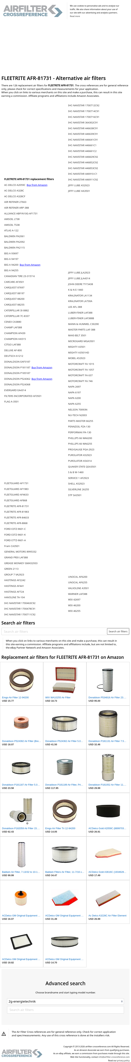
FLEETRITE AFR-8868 (15, 523)
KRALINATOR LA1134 (80, 295)
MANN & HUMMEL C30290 (83, 324)
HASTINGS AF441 (14, 586)
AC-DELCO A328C (14, 190)
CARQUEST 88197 (14, 293)
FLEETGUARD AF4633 (16, 494)
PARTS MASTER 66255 (80, 421)
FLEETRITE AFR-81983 (16, 511)
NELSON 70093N (77, 409)
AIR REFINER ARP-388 (16, 207)
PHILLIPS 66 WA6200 (80, 438)
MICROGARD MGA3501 (81, 341)
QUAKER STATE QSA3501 (82, 466)
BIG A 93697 (11, 253)
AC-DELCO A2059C (15, 185)
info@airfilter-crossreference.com (114, 1057)
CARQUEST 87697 (14, 287)
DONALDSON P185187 (17, 373)
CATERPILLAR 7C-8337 (17, 316)
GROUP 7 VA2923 (14, 574)
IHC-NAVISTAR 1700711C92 (19, 614)
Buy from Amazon (37, 185)
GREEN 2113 (11, 568)
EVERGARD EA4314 (15, 390)
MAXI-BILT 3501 (77, 335)
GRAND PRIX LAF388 (16, 557)
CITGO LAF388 (12, 344)
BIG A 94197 (11, 259)
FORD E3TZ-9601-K (15, 534)
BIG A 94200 (11, 264)
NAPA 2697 (74, 386)
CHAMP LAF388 (13, 327)
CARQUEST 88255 (14, 304)
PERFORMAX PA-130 (79, 432)
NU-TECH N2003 (77, 415)
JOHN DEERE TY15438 (80, 284)
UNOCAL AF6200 (77, 576)
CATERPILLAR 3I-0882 (16, 310)
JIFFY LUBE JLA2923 (79, 272)
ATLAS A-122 (11, 230)
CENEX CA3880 (12, 321)
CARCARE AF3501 (14, 282)
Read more (75, 16)
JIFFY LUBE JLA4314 (79, 278)
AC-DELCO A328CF (14, 196)
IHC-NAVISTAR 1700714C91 (83, 111)
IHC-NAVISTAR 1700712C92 (83, 105)
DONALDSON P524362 (17, 378)
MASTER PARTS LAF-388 (81, 329)
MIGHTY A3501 (76, 346)
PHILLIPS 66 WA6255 (80, 443)
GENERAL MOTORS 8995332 (20, 551)
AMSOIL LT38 (11, 219)
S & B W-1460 (75, 472)
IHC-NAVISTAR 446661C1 (82, 145)
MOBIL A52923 (76, 358)
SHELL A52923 (76, 483)
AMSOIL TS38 (12, 224)
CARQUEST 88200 (14, 298)
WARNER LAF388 (77, 594)
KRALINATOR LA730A (80, 301)
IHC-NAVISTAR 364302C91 (83, 122)
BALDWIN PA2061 (14, 236)
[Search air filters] (54, 631)
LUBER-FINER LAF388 (80, 312)
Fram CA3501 (12, 546)
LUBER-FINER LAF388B (81, 318)
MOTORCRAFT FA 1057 (81, 369)
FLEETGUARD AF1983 (16, 489)
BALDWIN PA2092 (14, 241)
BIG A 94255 (11, 270)
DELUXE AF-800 (13, 350)
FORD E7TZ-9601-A (15, 540)
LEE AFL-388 (75, 307)
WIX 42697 (74, 599)
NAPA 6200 (74, 398)
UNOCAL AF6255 (77, 582)
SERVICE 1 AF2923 (78, 478)
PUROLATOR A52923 (80, 455)
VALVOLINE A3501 (78, 588)
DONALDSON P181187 (17, 367)
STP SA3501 (74, 495)
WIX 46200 (74, 605)
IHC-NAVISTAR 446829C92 (83, 156)
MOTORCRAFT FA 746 (80, 381)
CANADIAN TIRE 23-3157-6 (19, 276)
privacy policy (123, 1060)
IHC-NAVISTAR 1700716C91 (83, 117)
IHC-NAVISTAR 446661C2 (82, 151)
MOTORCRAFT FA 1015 (81, 364)
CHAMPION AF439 (14, 333)
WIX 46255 (74, 611)
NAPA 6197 (74, 392)
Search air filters (118, 631)
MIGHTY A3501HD (78, 352)
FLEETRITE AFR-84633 (16, 517)
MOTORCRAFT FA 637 (80, 375)
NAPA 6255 (74, 403)
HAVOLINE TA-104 (14, 597)
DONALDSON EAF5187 (17, 361)
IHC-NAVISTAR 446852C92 (83, 162)
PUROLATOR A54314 (80, 460)
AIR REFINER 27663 (15, 202)
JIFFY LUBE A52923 (79, 185)
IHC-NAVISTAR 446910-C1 (82, 173)
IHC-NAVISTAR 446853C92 (83, 168)
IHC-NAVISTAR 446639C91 (83, 134)
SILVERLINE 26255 (78, 489)
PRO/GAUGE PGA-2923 (81, 449)
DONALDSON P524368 (17, 384)
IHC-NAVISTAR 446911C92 (83, 179)
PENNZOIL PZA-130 (79, 426)
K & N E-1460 (75, 289)
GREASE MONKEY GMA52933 (20, 563)
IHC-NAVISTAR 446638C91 (83, 128)
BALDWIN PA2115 (14, 247)
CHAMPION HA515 (15, 339)
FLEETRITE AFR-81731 (16, 506)
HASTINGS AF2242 (14, 580)
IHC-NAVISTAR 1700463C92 (19, 603)
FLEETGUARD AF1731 (16, 483)
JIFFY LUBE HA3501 (79, 191)
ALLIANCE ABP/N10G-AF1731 (21, 213)
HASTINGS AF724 (14, 591)
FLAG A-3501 (11, 401)
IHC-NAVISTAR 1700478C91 (19, 608)
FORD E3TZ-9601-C (15, 529)
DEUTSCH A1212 (13, 356)
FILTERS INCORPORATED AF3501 (23, 396)
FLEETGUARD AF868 (15, 500)
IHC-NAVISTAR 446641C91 (83, 139)
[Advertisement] (65, 48)
